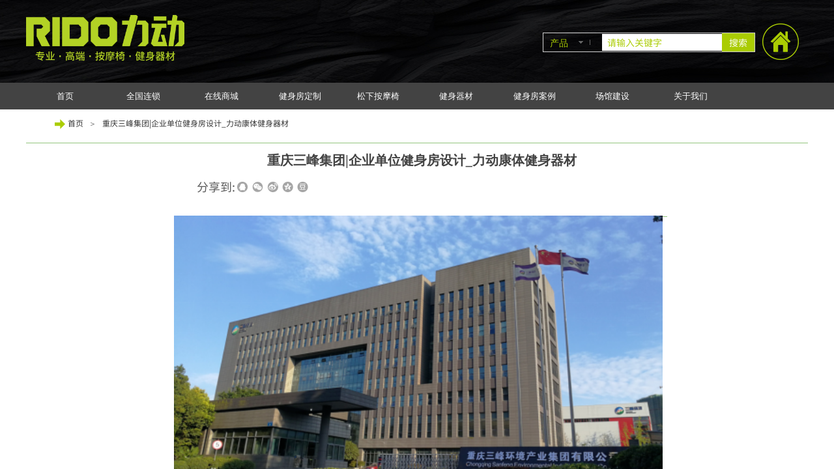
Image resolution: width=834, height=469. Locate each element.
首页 (65, 96)
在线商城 (221, 96)
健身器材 (456, 96)
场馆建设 (612, 96)
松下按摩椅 (378, 96)
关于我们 (691, 96)
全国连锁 (143, 96)
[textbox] (662, 42)
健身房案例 (534, 96)
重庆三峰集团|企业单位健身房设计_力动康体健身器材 (195, 122)
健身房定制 (300, 96)
